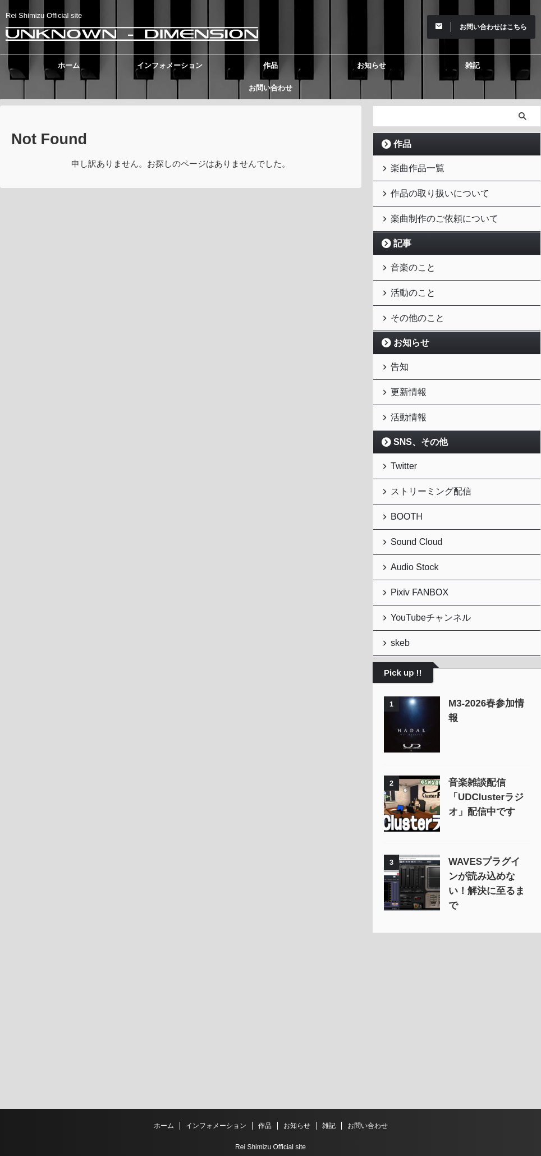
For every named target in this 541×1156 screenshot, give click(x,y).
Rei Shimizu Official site (270, 1104)
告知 (396, 352)
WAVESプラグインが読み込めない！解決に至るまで (488, 838)
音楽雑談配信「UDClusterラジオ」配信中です (481, 759)
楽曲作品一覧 (411, 167)
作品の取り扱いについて (429, 190)
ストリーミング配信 (422, 468)
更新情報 (404, 375)
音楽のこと (407, 259)
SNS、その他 (414, 422)
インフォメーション (170, 65)
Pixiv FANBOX (413, 560)
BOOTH (402, 491)
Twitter (400, 445)
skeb (397, 606)
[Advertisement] (457, 965)
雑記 (472, 65)
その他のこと (411, 305)
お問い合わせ (270, 88)
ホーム (69, 65)
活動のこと (407, 282)
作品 (270, 65)
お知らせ (371, 65)
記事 (399, 236)
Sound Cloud (410, 514)
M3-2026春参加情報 (486, 665)
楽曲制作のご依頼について (433, 213)
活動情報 (404, 398)
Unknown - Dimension (271, 1120)
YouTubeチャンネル (422, 583)
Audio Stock (408, 537)
